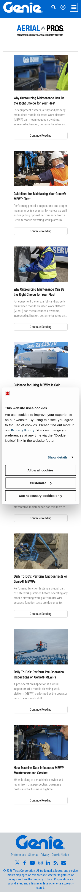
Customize (40, 483)
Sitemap (33, 854)
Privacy (45, 854)
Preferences (18, 854)
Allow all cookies (40, 470)
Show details (58, 457)
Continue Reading (40, 135)
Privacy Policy (23, 430)
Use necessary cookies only (40, 495)
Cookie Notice (60, 854)
